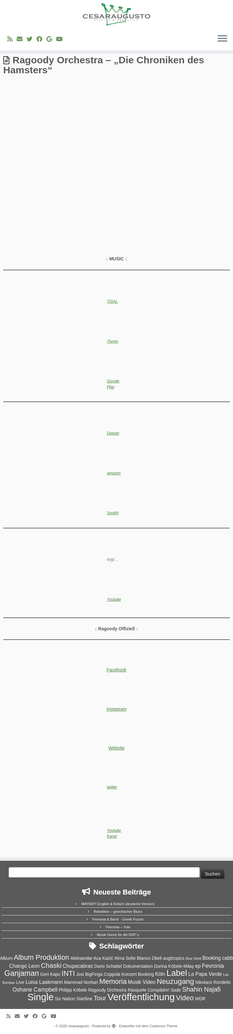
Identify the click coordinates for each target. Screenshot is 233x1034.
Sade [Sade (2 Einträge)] (176, 990)
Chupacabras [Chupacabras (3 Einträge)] (78, 966)
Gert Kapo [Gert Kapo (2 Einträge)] (50, 974)
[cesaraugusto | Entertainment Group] (116, 14)
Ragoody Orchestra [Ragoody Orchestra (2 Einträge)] (107, 990)
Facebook (116, 669)
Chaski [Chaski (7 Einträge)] (51, 965)
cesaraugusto (78, 1026)
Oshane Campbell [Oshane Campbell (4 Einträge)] (35, 989)
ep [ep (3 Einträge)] (198, 966)
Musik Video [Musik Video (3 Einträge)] (141, 982)
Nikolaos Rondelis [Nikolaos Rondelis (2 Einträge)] (212, 982)
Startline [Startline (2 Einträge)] (84, 998)
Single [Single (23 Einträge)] (41, 997)
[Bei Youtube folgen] (61, 39)
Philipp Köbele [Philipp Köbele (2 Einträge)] (73, 990)
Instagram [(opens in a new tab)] (116, 709)
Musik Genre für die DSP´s (118, 935)
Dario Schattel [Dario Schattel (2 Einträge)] (108, 966)
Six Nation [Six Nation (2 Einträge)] (65, 998)
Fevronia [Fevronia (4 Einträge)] (213, 966)
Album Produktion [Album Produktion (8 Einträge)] (41, 957)
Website (116, 748)
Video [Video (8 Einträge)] (185, 998)
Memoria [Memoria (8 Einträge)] (113, 981)
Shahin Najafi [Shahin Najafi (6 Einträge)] (201, 989)
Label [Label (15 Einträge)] (177, 973)
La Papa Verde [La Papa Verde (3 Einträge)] (205, 974)
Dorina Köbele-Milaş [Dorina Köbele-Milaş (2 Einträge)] (174, 966)
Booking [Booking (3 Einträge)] (211, 958)
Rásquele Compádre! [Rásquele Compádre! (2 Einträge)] (148, 990)
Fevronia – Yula (118, 927)
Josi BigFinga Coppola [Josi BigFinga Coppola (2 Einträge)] (98, 974)
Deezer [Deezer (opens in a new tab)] (113, 433)
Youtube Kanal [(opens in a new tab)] (114, 833)
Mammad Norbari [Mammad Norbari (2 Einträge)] (81, 982)
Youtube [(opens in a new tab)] (114, 599)
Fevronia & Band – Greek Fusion (118, 919)
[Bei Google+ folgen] (51, 39)
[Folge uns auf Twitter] (32, 39)
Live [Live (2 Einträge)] (20, 982)
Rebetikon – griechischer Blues (118, 911)
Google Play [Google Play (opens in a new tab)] (113, 384)
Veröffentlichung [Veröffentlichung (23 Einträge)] (141, 997)
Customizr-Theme (163, 1026)
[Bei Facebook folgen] (41, 39)
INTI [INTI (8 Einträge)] (68, 973)
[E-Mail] (22, 39)
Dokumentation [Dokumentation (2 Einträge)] (138, 966)
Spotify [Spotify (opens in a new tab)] (113, 513)
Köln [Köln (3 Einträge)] (160, 974)
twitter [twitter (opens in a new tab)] (112, 787)
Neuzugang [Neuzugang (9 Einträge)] (175, 981)
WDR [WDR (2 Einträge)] (200, 998)
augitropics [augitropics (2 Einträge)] (174, 958)
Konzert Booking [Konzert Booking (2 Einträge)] (137, 974)
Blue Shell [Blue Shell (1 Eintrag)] (193, 958)
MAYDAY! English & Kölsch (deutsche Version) (117, 904)
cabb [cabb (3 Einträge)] (227, 958)
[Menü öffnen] (222, 39)
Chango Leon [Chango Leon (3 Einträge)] (24, 966)
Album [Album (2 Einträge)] (6, 958)
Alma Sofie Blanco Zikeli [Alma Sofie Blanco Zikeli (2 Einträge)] (138, 958)
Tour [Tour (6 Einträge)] (100, 998)
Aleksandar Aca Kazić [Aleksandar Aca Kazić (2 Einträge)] (92, 958)
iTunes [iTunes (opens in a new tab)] (112, 341)
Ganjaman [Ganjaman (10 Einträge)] (21, 973)
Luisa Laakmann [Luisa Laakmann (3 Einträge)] (44, 982)
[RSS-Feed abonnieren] (12, 39)
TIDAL (112, 301)
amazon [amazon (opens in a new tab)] (114, 473)
